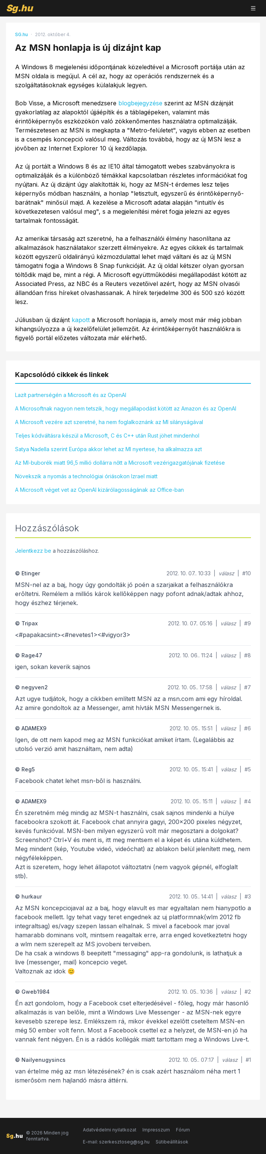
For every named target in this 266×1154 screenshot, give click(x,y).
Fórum (183, 1130)
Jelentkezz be (33, 550)
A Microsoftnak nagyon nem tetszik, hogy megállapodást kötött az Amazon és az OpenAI (125, 408)
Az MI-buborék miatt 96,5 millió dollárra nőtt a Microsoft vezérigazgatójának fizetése (120, 462)
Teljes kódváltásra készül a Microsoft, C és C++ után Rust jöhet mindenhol (107, 435)
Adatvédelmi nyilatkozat (109, 1130)
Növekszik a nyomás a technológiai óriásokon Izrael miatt (86, 476)
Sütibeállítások (172, 1142)
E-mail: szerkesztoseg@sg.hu (116, 1142)
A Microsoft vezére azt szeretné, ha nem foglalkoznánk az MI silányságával (109, 422)
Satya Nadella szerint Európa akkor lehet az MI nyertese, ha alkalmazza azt (108, 449)
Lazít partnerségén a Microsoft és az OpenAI (70, 395)
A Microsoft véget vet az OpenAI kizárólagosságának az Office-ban (99, 490)
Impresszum (156, 1130)
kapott (81, 320)
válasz (226, 573)
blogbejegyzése (140, 103)
